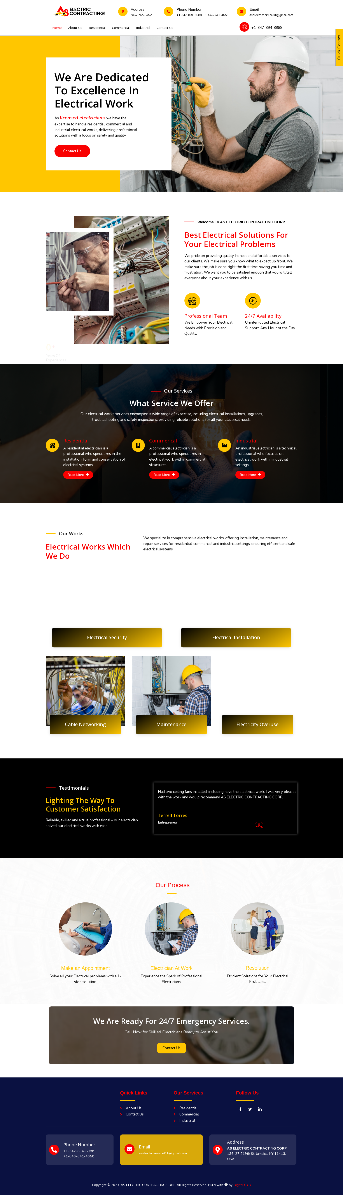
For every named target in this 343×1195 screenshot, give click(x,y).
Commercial (121, 27)
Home (57, 27)
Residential (97, 27)
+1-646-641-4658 (215, 15)
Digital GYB (242, 1185)
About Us (75, 27)
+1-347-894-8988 (189, 15)
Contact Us (165, 27)
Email (254, 9)
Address (235, 1142)
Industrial (143, 27)
